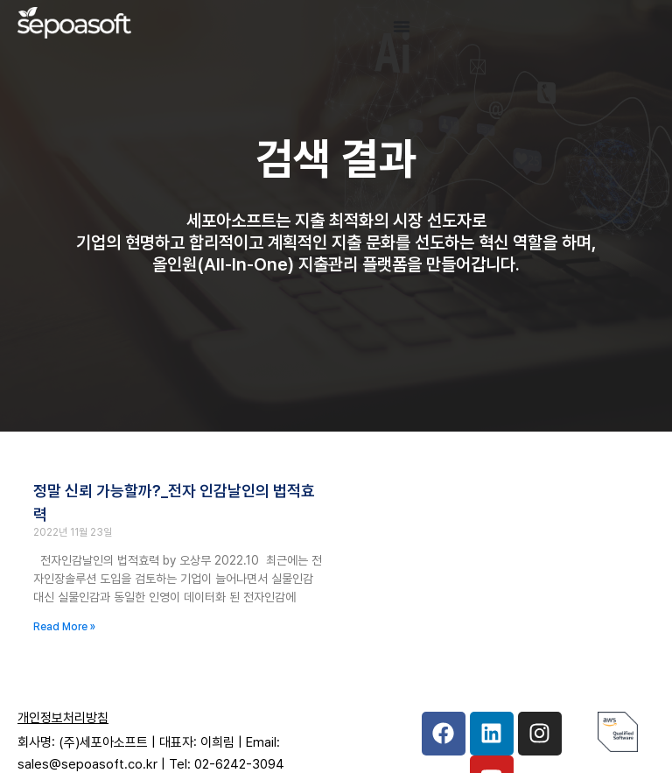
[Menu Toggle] (401, 26)
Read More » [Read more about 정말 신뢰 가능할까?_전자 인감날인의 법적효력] (64, 627)
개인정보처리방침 (63, 718)
